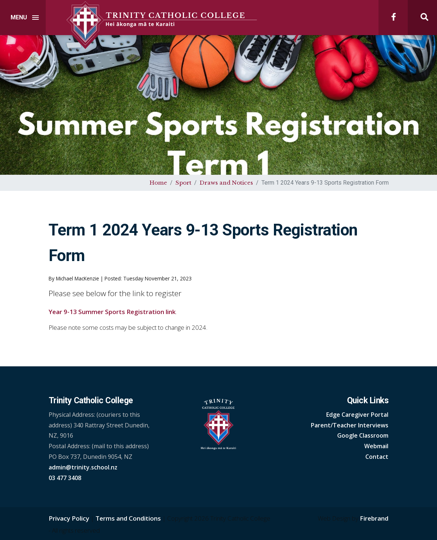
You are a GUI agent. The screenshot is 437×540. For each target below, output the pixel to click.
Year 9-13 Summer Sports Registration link (112, 311)
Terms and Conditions (128, 518)
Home (158, 182)
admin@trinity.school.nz (83, 467)
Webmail (376, 446)
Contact (376, 457)
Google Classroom (362, 435)
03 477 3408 (65, 478)
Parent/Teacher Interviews (349, 425)
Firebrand (374, 518)
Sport (183, 182)
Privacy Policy (69, 518)
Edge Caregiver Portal (357, 415)
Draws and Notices (226, 182)
